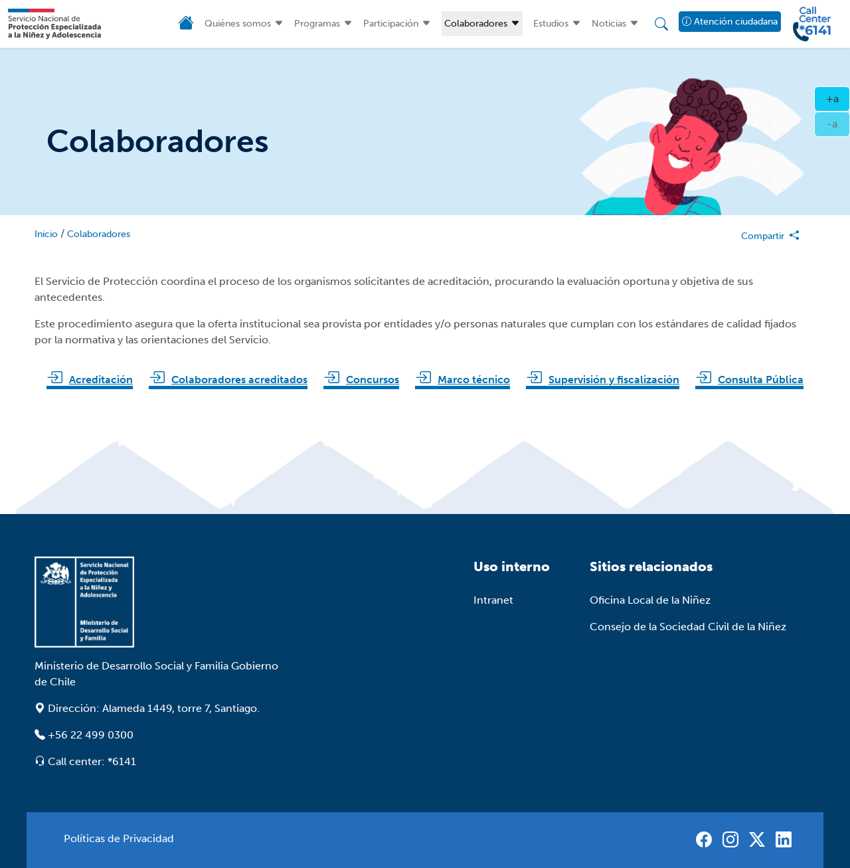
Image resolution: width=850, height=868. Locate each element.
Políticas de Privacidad (119, 838)
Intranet (493, 600)
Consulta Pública (761, 379)
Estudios (550, 23)
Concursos (372, 379)
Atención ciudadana (730, 21)
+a (838, 97)
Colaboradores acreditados (239, 379)
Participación (390, 23)
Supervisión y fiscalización (614, 379)
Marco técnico (474, 379)
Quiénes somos (238, 23)
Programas (317, 23)
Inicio (46, 234)
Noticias (609, 23)
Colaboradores (475, 23)
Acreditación (101, 379)
